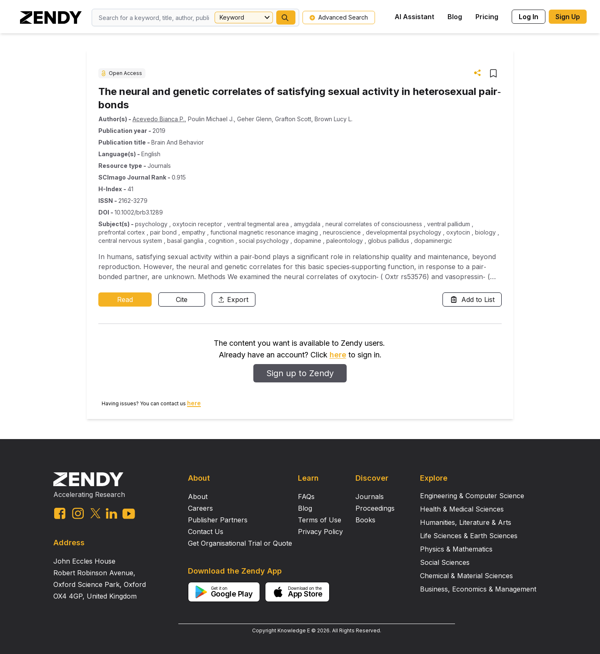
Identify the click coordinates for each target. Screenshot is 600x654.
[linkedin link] (111, 513)
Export (233, 299)
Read (125, 299)
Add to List (472, 299)
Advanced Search (339, 17)
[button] (285, 17)
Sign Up (567, 16)
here (338, 354)
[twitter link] (95, 513)
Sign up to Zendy (300, 373)
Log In (528, 16)
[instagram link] (78, 513)
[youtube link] (128, 514)
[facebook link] (59, 513)
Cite (182, 299)
